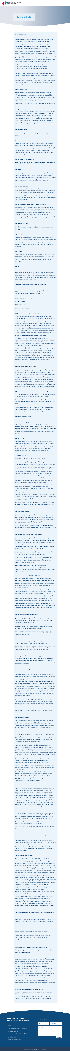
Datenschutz (44, 1049)
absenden (59, 1037)
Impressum (37, 1049)
